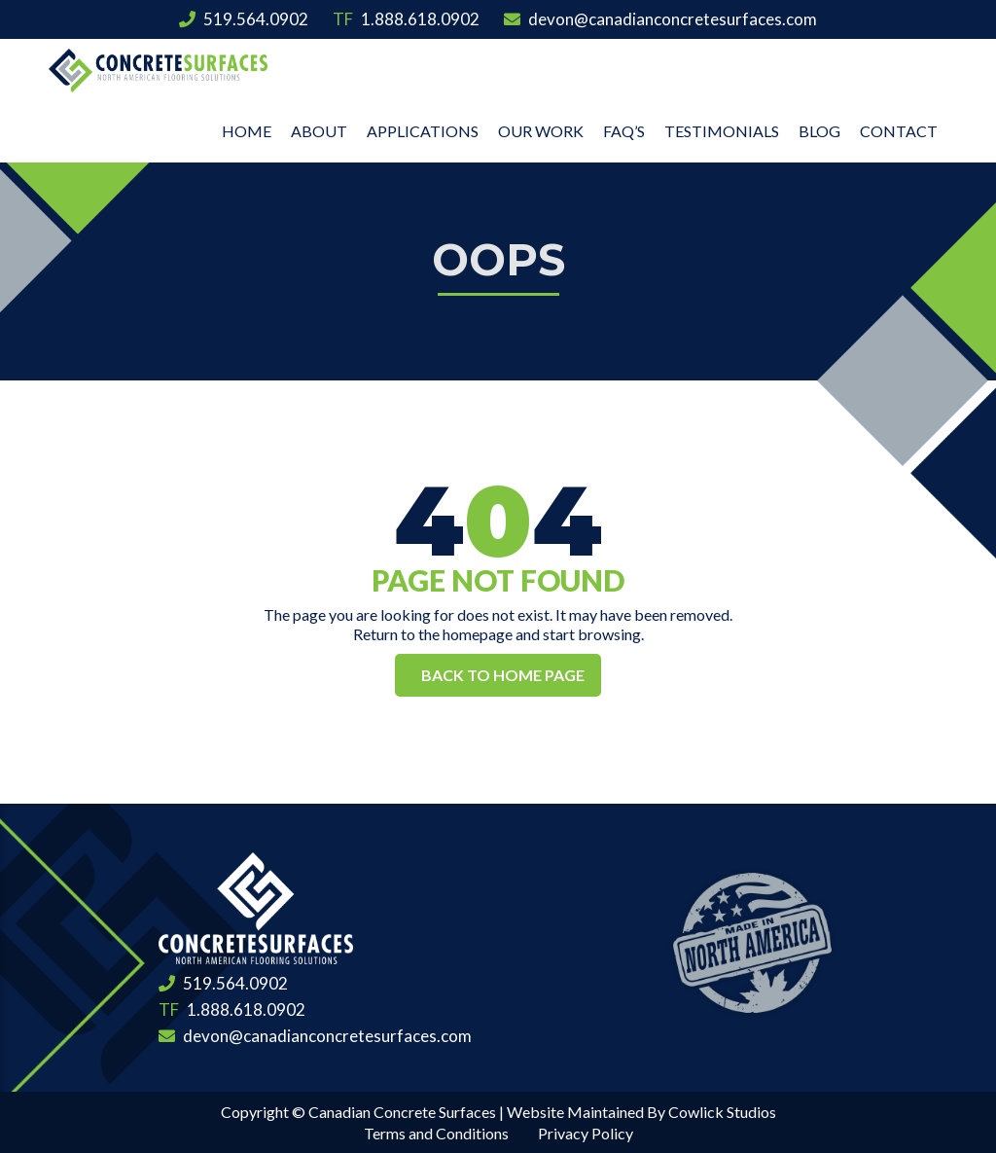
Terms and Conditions (436, 1133)
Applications (423, 131)
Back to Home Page (503, 675)
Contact (899, 131)
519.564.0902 (243, 19)
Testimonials (721, 131)
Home (246, 131)
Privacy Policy (585, 1133)
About (319, 131)
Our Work (541, 131)
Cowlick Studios (722, 1111)
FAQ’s (624, 131)
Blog (819, 131)
